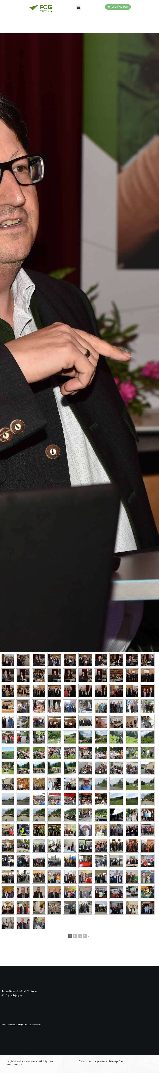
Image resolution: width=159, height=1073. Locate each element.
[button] (78, 7)
